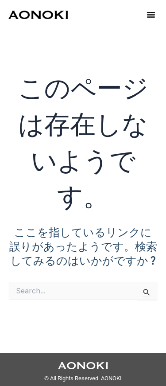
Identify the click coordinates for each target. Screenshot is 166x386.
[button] (151, 14)
